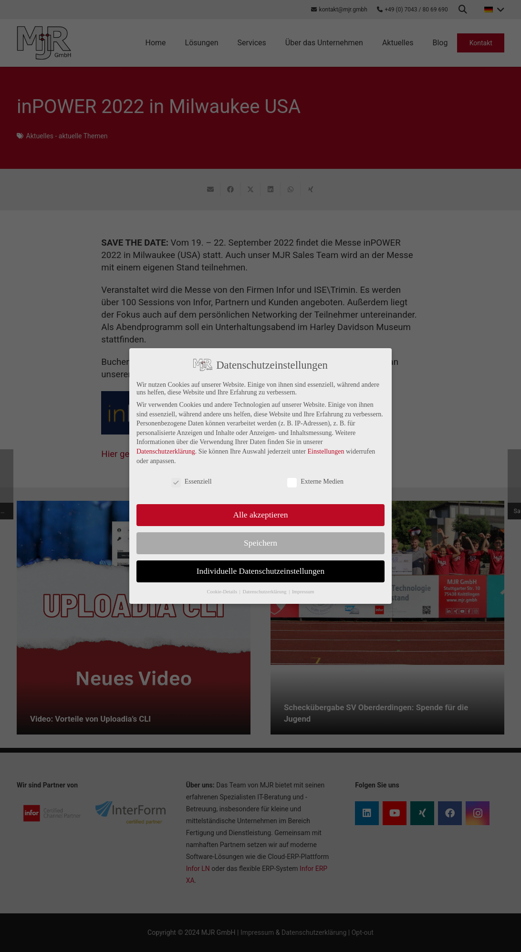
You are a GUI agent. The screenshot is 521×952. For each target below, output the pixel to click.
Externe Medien (315, 482)
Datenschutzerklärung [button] (265, 591)
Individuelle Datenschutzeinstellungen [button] (261, 571)
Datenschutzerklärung (165, 451)
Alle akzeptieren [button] (260, 514)
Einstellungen (325, 451)
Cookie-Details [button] (222, 591)
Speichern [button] (260, 543)
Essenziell (191, 482)
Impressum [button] (303, 591)
